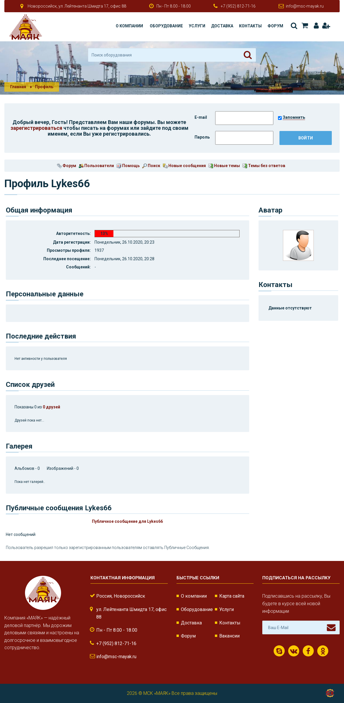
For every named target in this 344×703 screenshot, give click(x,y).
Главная (18, 86)
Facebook (308, 651)
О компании (129, 26)
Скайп (279, 651)
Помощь (128, 165)
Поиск (294, 25)
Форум (275, 26)
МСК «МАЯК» (156, 693)
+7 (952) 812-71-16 (238, 6)
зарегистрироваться (36, 128)
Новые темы (224, 165)
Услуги (197, 26)
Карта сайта (231, 596)
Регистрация (325, 25)
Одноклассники (322, 651)
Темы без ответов (264, 165)
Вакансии (229, 636)
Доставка (222, 26)
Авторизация (316, 25)
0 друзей (51, 407)
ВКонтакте (293, 651)
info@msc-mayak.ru (305, 6)
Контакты (250, 26)
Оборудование (166, 26)
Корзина (305, 25)
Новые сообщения (184, 165)
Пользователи (96, 165)
